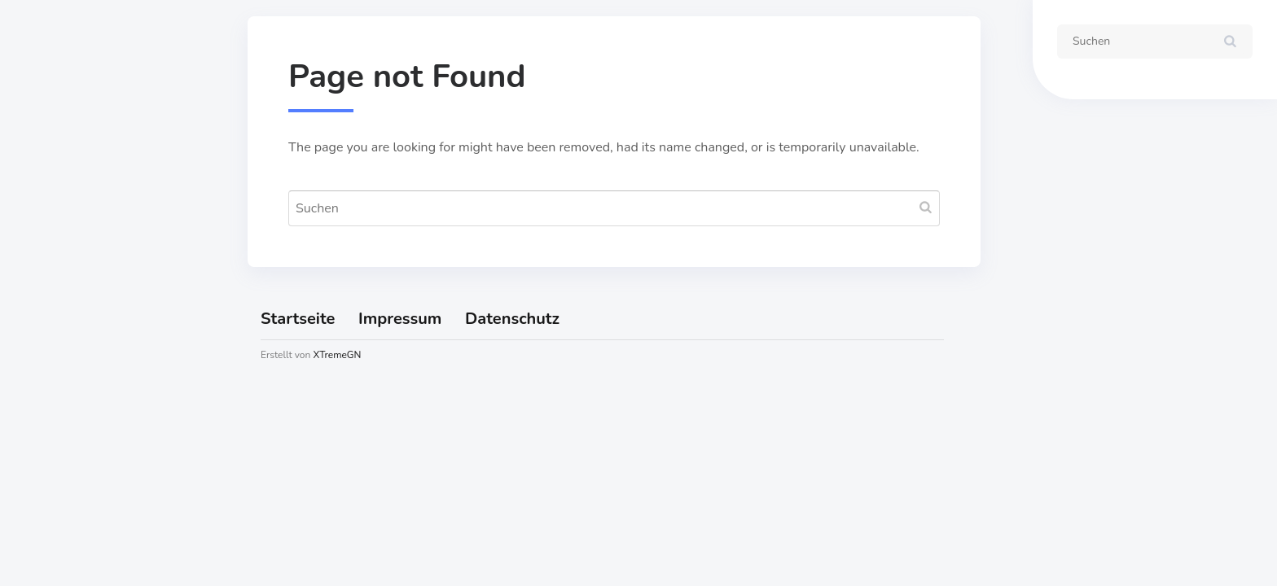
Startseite (65, 209)
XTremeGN (337, 354)
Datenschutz (74, 361)
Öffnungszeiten (83, 285)
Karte (51, 247)
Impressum (70, 323)
